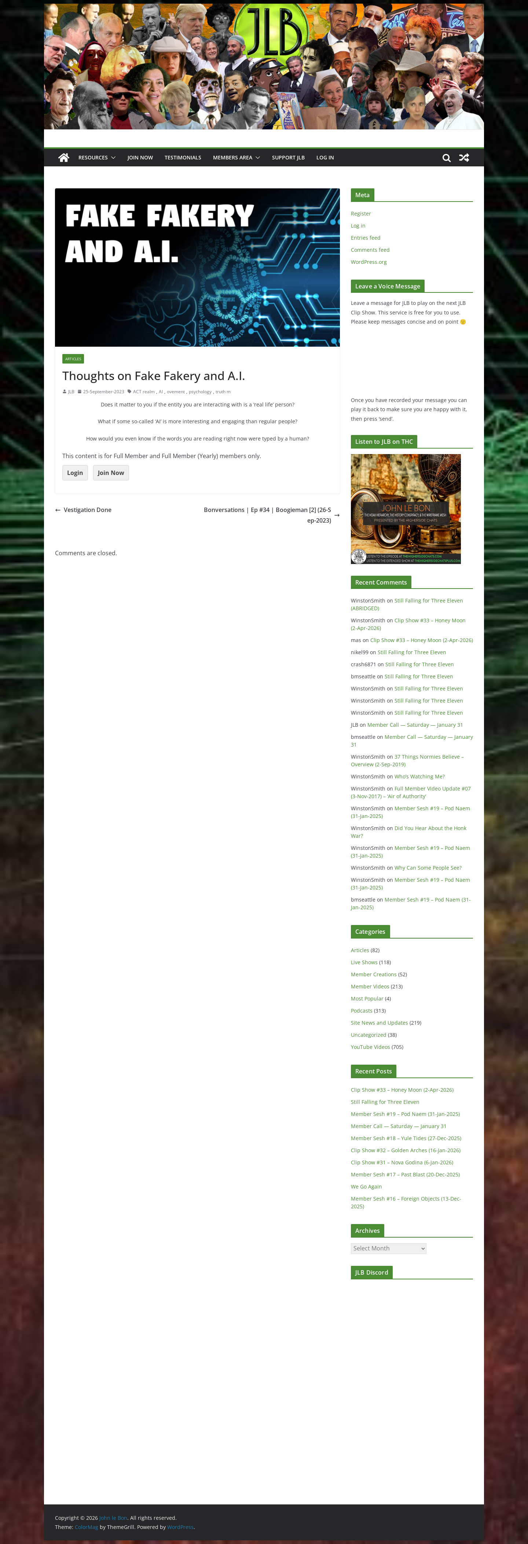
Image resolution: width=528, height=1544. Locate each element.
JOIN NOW (140, 157)
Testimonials (183, 157)
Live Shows (364, 962)
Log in (358, 225)
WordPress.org (369, 261)
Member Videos (370, 986)
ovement (176, 391)
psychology (200, 391)
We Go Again (366, 1186)
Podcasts (362, 1010)
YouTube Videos (370, 1046)
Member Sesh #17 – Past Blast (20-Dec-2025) (405, 1174)
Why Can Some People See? (428, 867)
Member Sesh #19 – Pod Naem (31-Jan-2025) (405, 1113)
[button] (112, 157)
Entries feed (366, 237)
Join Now (111, 473)
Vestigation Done (83, 510)
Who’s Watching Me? (420, 776)
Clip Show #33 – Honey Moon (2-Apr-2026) (421, 640)
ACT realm (144, 391)
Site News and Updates (379, 1022)
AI (161, 391)
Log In (325, 157)
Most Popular (367, 998)
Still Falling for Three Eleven (412, 652)
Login (75, 473)
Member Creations (374, 974)
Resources (93, 157)
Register (361, 213)
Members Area (232, 157)
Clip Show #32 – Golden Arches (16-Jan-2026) (406, 1150)
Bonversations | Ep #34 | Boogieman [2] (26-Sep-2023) (272, 515)
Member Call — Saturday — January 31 (415, 724)
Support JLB (288, 157)
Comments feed (370, 249)
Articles (73, 358)
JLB (71, 391)
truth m (223, 391)
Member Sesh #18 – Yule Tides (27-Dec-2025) (406, 1138)
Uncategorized (368, 1034)
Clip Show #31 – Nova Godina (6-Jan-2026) (402, 1162)
